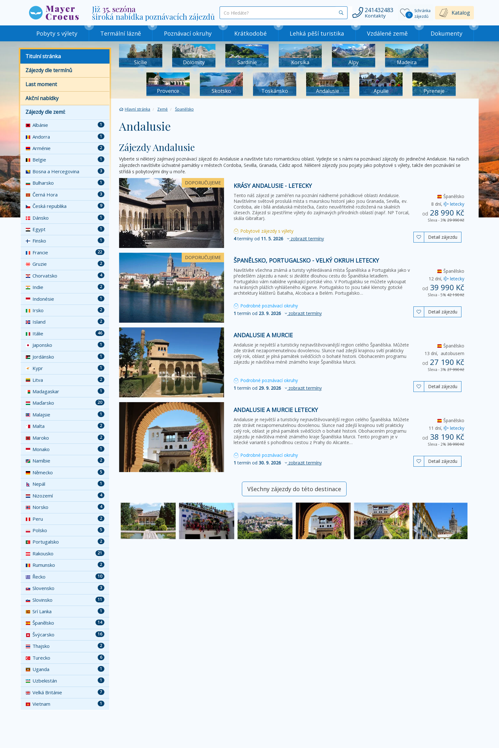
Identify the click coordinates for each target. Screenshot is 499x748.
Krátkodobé (250, 33)
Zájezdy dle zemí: (45, 111)
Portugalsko (64, 542)
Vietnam (64, 704)
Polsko (64, 530)
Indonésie (64, 299)
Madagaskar (64, 391)
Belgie (64, 159)
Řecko (64, 576)
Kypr (64, 368)
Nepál (64, 484)
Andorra (64, 137)
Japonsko (64, 345)
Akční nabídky (42, 98)
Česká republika (64, 206)
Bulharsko (64, 183)
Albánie (64, 125)
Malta (64, 426)
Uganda (64, 669)
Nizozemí (64, 495)
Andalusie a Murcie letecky (276, 410)
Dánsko (64, 218)
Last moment (41, 84)
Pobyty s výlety (56, 33)
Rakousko (64, 553)
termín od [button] (278, 313)
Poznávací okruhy (188, 33)
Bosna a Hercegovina (64, 171)
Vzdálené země (387, 33)
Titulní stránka (43, 56)
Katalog (461, 12)
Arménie (64, 148)
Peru (64, 519)
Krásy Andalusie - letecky (273, 185)
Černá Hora (64, 194)
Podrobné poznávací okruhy (266, 306)
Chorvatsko (64, 275)
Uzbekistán (64, 680)
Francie (64, 252)
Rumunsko (64, 565)
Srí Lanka (64, 611)
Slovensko (64, 588)
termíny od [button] (279, 239)
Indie (64, 287)
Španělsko (64, 623)
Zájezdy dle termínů (48, 70)
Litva (64, 380)
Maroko (64, 438)
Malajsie (64, 414)
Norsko (64, 507)
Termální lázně (120, 33)
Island (64, 322)
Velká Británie (64, 692)
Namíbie (64, 460)
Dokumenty (446, 33)
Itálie (64, 333)
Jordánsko (64, 356)
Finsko (64, 240)
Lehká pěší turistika (317, 33)
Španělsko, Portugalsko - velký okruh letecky (306, 260)
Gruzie (64, 264)
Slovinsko (64, 600)
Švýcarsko (64, 634)
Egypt (64, 229)
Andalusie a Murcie (263, 335)
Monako (64, 449)
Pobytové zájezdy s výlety (263, 231)
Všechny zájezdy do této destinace (294, 489)
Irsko (64, 310)
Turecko (64, 658)
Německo (64, 472)
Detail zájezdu (442, 237)
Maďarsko (64, 403)
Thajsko (64, 646)
